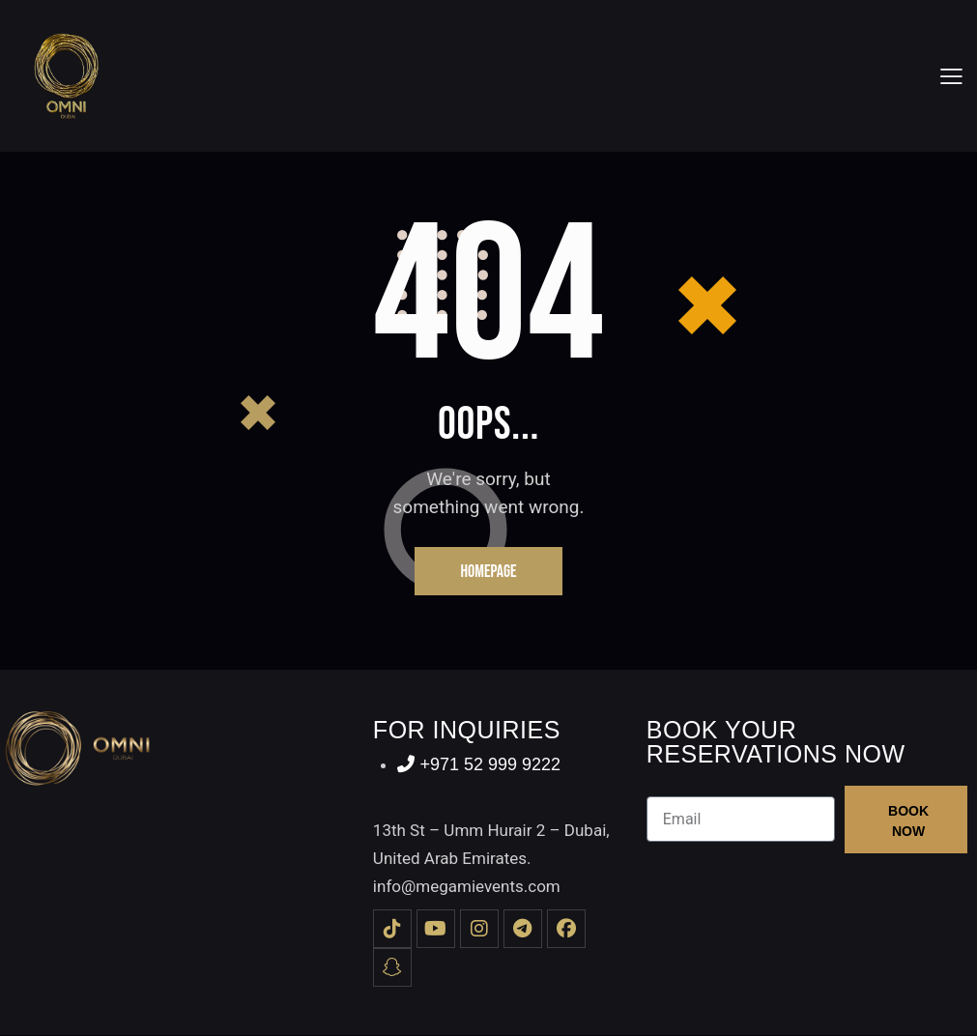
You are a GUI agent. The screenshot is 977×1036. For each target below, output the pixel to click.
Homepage (488, 571)
